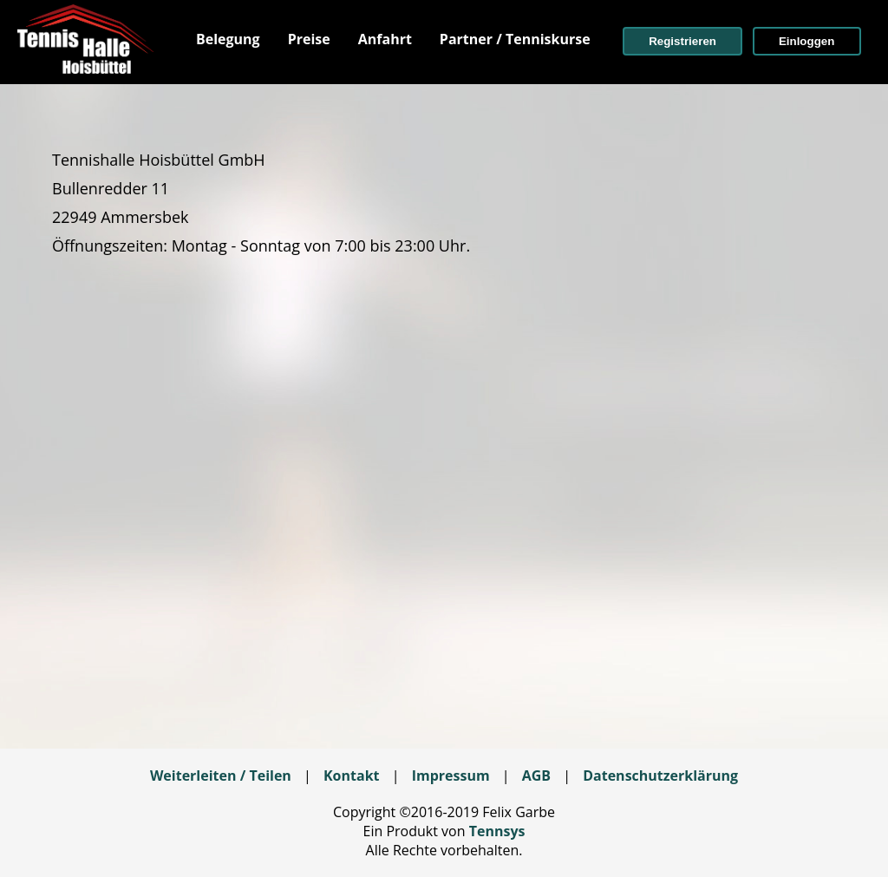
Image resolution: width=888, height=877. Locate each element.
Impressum (451, 775)
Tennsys (497, 831)
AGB (536, 775)
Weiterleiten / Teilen (220, 775)
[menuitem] (228, 39)
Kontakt (351, 775)
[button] (682, 41)
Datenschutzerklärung (660, 775)
